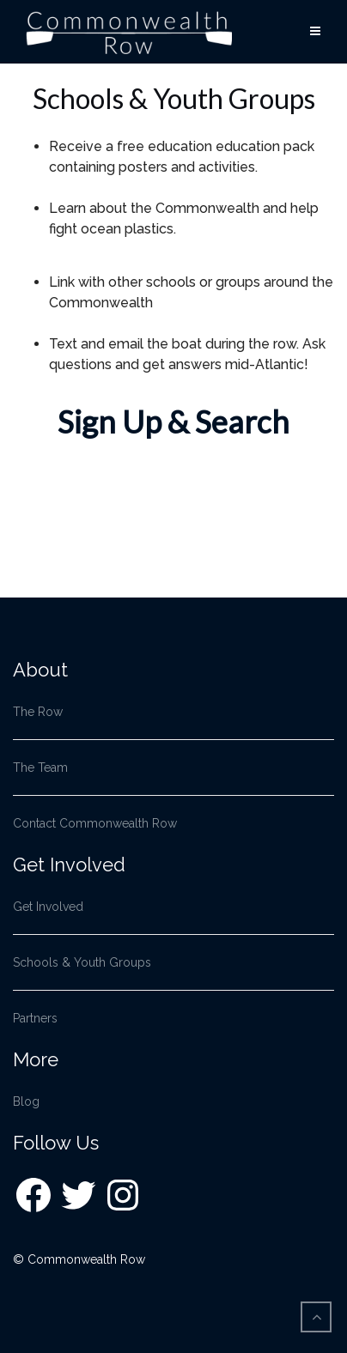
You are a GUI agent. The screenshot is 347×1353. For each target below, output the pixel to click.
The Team (40, 767)
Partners (35, 1018)
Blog (26, 1101)
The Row (38, 712)
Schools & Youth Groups (82, 962)
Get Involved (48, 906)
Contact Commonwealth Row (95, 823)
